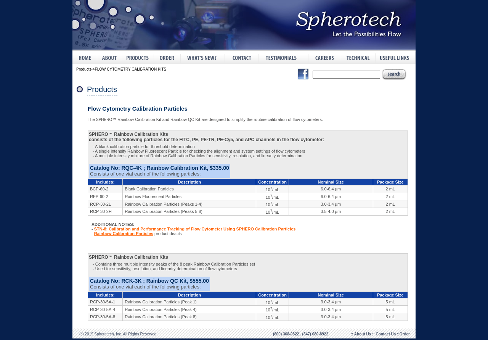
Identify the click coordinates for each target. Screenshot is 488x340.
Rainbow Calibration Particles (123, 233)
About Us (363, 334)
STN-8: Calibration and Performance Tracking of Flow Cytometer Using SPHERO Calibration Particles (195, 229)
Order (405, 334)
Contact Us (386, 334)
